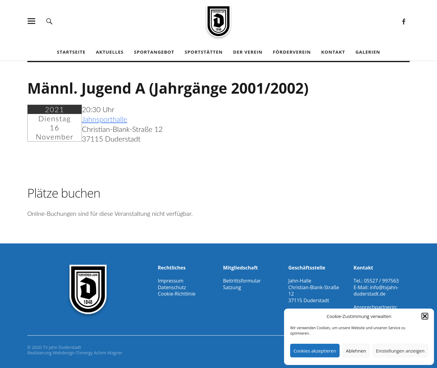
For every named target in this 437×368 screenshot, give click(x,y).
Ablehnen (356, 351)
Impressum (170, 280)
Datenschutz (172, 287)
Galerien (367, 52)
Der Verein (248, 52)
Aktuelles (110, 52)
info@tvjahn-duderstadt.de (376, 290)
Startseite (71, 52)
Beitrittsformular (242, 280)
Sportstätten (203, 52)
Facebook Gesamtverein (403, 21)
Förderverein (292, 52)
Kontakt (333, 52)
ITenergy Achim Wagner (99, 353)
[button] (425, 316)
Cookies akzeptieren (314, 351)
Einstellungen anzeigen (400, 351)
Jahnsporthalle (104, 119)
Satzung (232, 287)
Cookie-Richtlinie (176, 293)
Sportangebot (154, 52)
